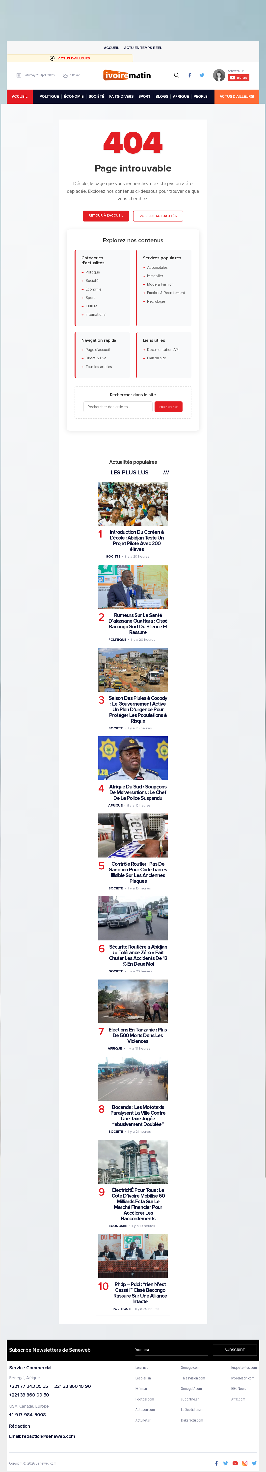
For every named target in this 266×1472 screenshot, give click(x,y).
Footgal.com (144, 1399)
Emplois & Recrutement (166, 293)
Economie (118, 1225)
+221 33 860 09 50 (29, 1395)
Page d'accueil (98, 349)
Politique (93, 272)
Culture (92, 306)
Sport (90, 297)
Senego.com (190, 1368)
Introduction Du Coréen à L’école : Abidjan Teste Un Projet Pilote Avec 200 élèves (137, 540)
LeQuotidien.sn (192, 1410)
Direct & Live (96, 358)
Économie (94, 289)
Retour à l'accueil (106, 215)
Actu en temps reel (143, 48)
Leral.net (141, 1368)
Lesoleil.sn (143, 1378)
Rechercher (169, 407)
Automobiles (157, 267)
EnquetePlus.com (244, 1368)
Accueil (111, 48)
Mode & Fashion (160, 284)
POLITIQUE (49, 96)
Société (92, 280)
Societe (113, 556)
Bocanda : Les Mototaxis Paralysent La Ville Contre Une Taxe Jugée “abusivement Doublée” (137, 1115)
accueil (19, 96)
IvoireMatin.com (243, 1378)
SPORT (144, 96)
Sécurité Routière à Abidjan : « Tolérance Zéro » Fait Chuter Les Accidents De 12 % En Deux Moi (138, 955)
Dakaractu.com (192, 1420)
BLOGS (162, 96)
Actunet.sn (143, 1420)
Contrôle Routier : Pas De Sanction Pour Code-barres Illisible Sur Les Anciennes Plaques (138, 872)
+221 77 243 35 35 (28, 1386)
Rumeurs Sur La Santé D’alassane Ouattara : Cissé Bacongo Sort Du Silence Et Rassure (137, 623)
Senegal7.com (191, 1389)
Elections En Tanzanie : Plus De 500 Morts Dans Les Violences (138, 1035)
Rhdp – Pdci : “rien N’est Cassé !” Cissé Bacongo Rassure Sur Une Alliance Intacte (140, 1292)
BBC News (238, 1389)
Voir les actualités (158, 216)
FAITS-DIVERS (121, 96)
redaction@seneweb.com (48, 1436)
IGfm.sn (141, 1389)
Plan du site (156, 358)
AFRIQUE (181, 96)
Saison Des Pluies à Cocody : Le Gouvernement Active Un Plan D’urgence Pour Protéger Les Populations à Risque (138, 709)
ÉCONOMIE (74, 96)
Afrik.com (238, 1399)
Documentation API (163, 349)
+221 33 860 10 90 (71, 1386)
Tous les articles (99, 366)
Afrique (115, 805)
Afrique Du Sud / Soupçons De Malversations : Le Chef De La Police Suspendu (137, 792)
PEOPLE (200, 96)
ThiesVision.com (193, 1378)
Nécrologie (156, 301)
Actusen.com (145, 1410)
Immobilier (155, 275)
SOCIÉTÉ (96, 96)
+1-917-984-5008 (27, 1415)
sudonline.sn (190, 1399)
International (96, 314)
